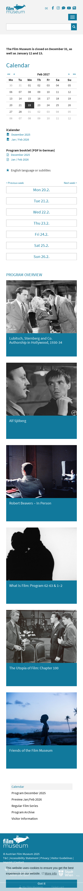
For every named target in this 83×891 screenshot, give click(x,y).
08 (29, 92)
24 (48, 105)
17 (48, 98)
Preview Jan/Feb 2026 (27, 799)
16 (38, 98)
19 (69, 98)
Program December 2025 (29, 793)
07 (20, 92)
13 (10, 98)
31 (20, 85)
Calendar (18, 786)
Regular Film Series (25, 806)
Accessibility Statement (24, 858)
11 (57, 92)
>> (74, 74)
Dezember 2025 (18, 134)
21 (20, 105)
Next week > (70, 183)
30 (10, 85)
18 (57, 98)
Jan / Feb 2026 (18, 139)
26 (69, 105)
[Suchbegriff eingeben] (38, 26)
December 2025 (18, 155)
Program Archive (23, 812)
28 (20, 112)
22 (29, 105)
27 (10, 112)
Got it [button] (42, 883)
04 (57, 85)
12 (69, 92)
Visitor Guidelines (62, 858)
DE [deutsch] (46, 8)
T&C (5, 858)
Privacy (44, 858)
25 (57, 105)
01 (29, 85)
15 (29, 98)
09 (38, 92)
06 (10, 92)
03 (48, 85)
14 (20, 98)
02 (38, 85)
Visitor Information (25, 818)
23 (38, 105)
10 (48, 92)
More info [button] (51, 873)
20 (10, 105)
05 (69, 85)
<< (8, 74)
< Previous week (15, 183)
